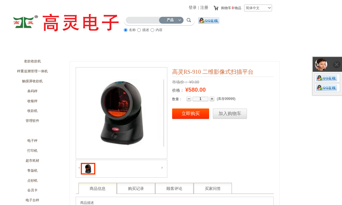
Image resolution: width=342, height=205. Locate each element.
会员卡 (32, 190)
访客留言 (208, 50)
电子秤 (32, 141)
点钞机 (32, 181)
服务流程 (177, 50)
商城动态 (83, 50)
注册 (204, 7)
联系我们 (239, 50)
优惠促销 (114, 50)
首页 (20, 50)
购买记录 (136, 188)
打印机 (32, 151)
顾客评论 (174, 188)
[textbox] (144, 19)
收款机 (32, 111)
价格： (178, 90)
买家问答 (213, 188)
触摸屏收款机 (32, 81)
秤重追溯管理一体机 (32, 71)
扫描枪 (32, 131)
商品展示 (145, 50)
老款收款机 (32, 61)
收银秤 (32, 101)
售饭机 (32, 171)
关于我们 (51, 50)
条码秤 (32, 91)
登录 (193, 7)
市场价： (180, 82)
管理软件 (32, 121)
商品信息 (98, 188)
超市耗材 (32, 161)
